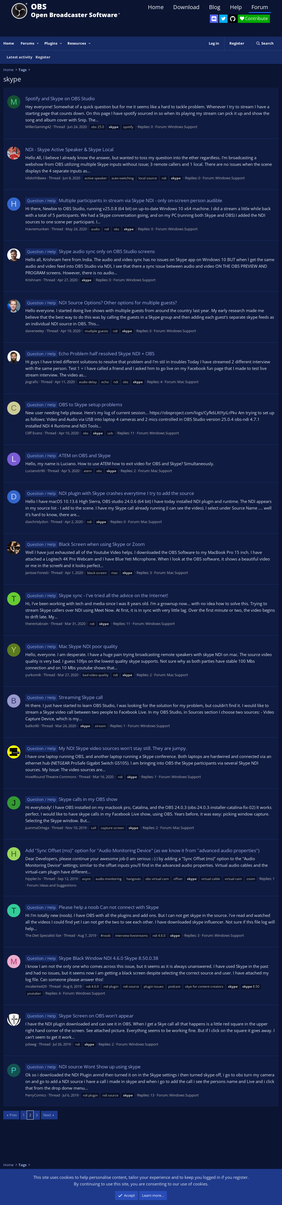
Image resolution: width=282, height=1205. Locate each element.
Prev (13, 1114)
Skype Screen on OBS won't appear (79, 1015)
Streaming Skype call (64, 697)
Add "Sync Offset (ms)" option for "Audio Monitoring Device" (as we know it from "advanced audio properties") (142, 850)
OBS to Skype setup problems (73, 404)
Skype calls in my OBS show (71, 799)
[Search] (265, 43)
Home (156, 7)
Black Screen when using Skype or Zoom (85, 544)
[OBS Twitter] (223, 19)
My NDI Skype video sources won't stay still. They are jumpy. (106, 748)
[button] (38, 43)
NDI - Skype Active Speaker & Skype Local (69, 149)
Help (236, 7)
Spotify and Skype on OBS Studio (60, 98)
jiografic (31, 381)
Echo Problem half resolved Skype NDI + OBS (89, 353)
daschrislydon (36, 521)
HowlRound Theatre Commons (50, 776)
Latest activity (19, 57)
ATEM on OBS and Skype (68, 455)
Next (47, 1114)
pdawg (30, 1044)
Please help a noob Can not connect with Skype (92, 907)
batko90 (32, 725)
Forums (27, 43)
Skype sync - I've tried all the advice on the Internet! (96, 595)
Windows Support (182, 126)
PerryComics (35, 1095)
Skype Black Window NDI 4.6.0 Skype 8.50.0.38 (91, 958)
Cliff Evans (33, 432)
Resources (76, 43)
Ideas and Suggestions (58, 885)
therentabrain (36, 623)
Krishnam (33, 279)
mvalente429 (36, 986)
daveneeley (34, 330)
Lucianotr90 (35, 470)
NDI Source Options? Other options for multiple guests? (101, 302)
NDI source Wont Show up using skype (83, 1066)
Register (43, 57)
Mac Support (188, 381)
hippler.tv (33, 878)
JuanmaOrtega (37, 827)
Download (186, 7)
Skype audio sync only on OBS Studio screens (90, 251)
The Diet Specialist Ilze (43, 935)
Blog (214, 7)
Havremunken (37, 228)
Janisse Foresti (36, 572)
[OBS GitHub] (233, 19)
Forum (259, 7)
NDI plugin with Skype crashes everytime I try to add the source (109, 493)
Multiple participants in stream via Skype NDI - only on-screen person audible (123, 200)
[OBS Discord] (214, 19)
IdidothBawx (35, 177)
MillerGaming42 (38, 126)
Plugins (50, 43)
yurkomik (33, 674)
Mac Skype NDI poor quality (71, 646)
